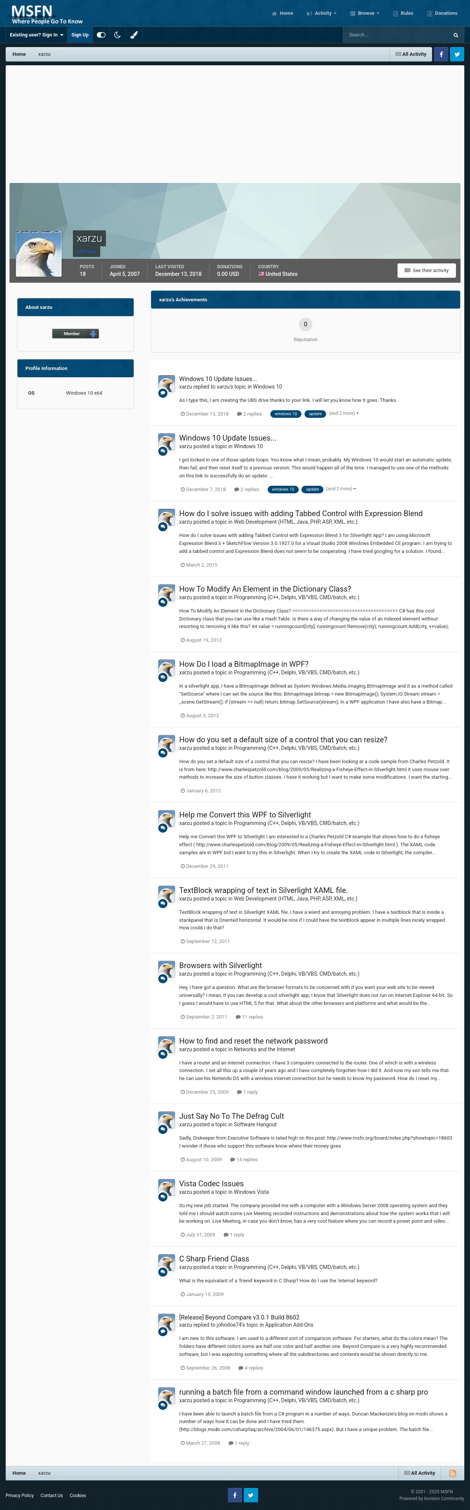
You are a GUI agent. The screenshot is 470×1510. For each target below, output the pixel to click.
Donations (445, 13)
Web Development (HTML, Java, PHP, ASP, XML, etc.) (296, 522)
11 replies (249, 1017)
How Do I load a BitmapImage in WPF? (244, 664)
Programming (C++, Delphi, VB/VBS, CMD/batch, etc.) (297, 597)
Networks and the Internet (264, 1049)
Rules (406, 13)
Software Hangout (255, 1124)
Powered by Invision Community (431, 1498)
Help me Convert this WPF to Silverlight (245, 814)
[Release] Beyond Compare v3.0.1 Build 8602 (239, 1317)
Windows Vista (251, 1192)
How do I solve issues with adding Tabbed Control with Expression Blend (301, 513)
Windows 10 (267, 387)
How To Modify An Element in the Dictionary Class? (265, 589)
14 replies (243, 1159)
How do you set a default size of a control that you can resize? (283, 739)
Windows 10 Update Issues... (218, 379)
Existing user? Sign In (36, 35)
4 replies (250, 1368)
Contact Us (52, 1495)
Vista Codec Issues (211, 1183)
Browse (366, 13)
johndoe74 (229, 1325)
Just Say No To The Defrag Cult (231, 1116)
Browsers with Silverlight (220, 965)
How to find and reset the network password (253, 1041)
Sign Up (79, 35)
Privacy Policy (20, 1495)
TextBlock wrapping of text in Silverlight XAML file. (263, 890)
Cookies (78, 1495)
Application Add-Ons (289, 1325)
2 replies (249, 414)
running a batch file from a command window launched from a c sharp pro (303, 1392)
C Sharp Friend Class (214, 1258)
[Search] (372, 35)
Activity (323, 13)
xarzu (185, 387)
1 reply (247, 1092)
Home (286, 13)
